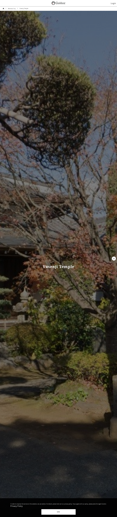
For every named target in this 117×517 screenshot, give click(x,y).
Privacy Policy (16, 506)
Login (113, 3)
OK (58, 512)
